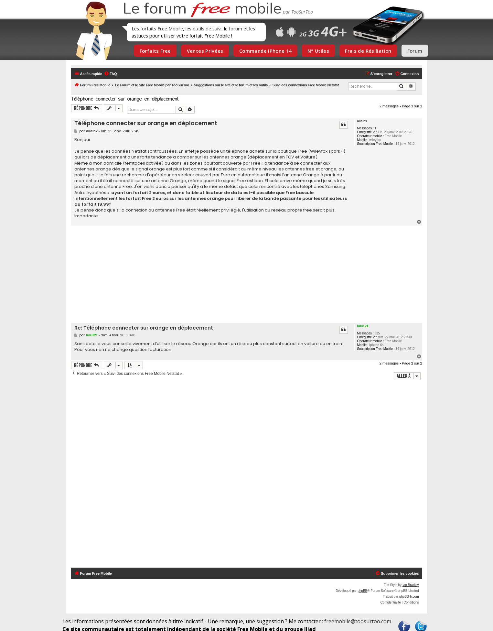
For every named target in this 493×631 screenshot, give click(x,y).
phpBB (362, 591)
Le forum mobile (202, 9)
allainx (362, 121)
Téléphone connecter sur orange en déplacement (125, 98)
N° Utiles (318, 51)
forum (235, 28)
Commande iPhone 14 (265, 51)
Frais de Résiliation (368, 51)
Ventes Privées (205, 51)
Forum (415, 51)
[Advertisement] (250, 274)
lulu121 (362, 326)
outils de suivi (207, 28)
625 (377, 333)
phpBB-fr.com (409, 596)
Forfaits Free (155, 51)
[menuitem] (110, 74)
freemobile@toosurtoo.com (357, 621)
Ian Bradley (410, 585)
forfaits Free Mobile (161, 28)
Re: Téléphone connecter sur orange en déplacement (143, 328)
